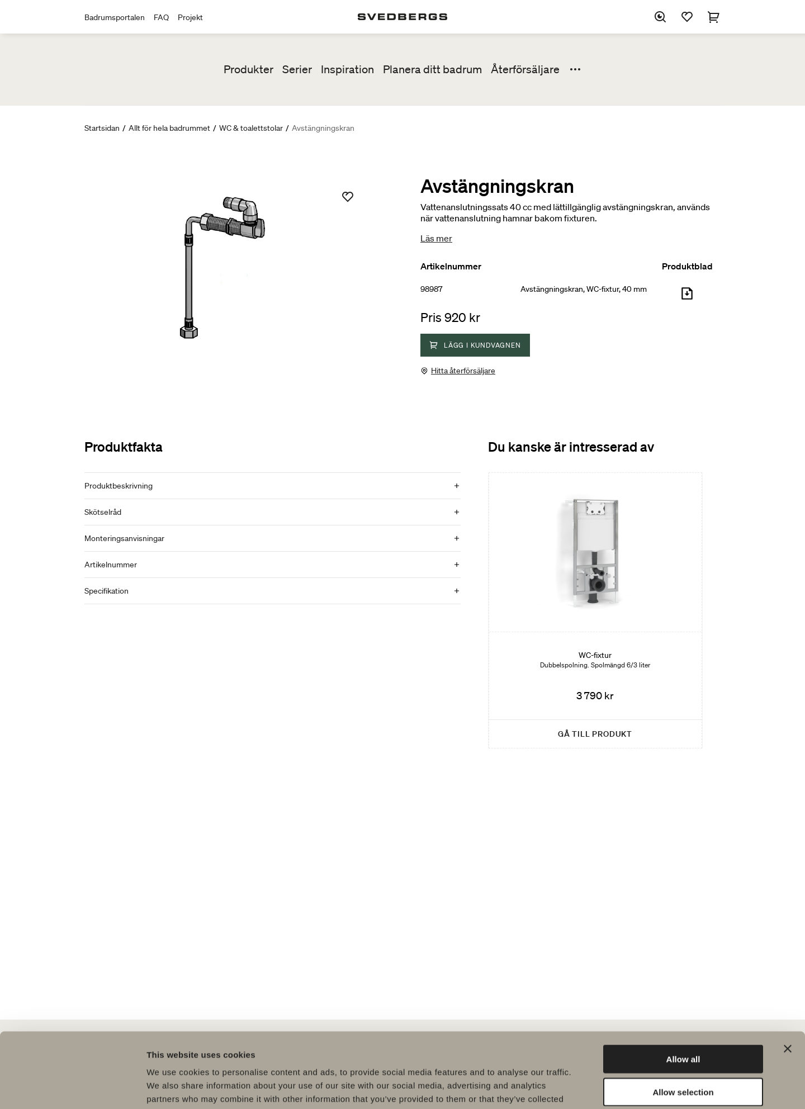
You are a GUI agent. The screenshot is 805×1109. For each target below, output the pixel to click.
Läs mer (436, 238)
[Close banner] (788, 978)
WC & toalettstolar (251, 128)
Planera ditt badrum (432, 69)
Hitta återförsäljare (463, 371)
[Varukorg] (714, 16)
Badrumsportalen (114, 17)
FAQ (161, 17)
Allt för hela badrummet (169, 128)
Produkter (248, 69)
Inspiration (347, 69)
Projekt (190, 17)
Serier (297, 69)
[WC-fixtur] (595, 610)
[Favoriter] (687, 16)
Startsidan (102, 128)
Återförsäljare (525, 69)
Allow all (683, 988)
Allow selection (682, 1021)
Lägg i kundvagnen (475, 345)
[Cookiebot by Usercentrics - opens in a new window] (72, 1087)
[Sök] (660, 16)
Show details (587, 1087)
